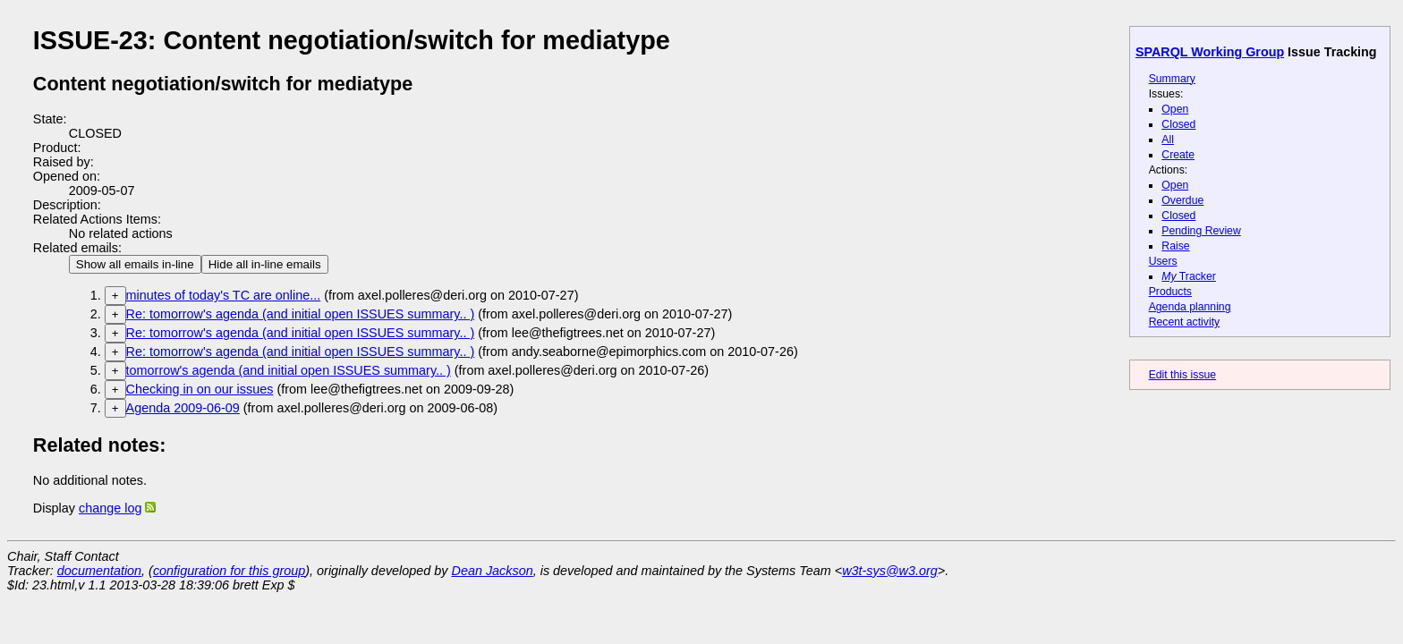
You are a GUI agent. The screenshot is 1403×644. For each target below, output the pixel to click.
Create (1178, 154)
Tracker (1188, 276)
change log (110, 508)
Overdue (1182, 200)
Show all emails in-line (135, 264)
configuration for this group (229, 571)
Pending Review (1200, 231)
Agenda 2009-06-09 (183, 408)
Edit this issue (1182, 375)
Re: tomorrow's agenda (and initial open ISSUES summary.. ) (300, 314)
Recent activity (1184, 322)
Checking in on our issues (200, 389)
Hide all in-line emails (264, 264)
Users (1163, 261)
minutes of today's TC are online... (223, 295)
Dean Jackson (492, 571)
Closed (1178, 124)
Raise (1175, 246)
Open (1174, 109)
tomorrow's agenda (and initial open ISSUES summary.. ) (288, 370)
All (1167, 139)
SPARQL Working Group (1209, 52)
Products (1170, 291)
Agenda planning (1190, 307)
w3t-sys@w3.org (890, 571)
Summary (1172, 78)
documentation (99, 571)
